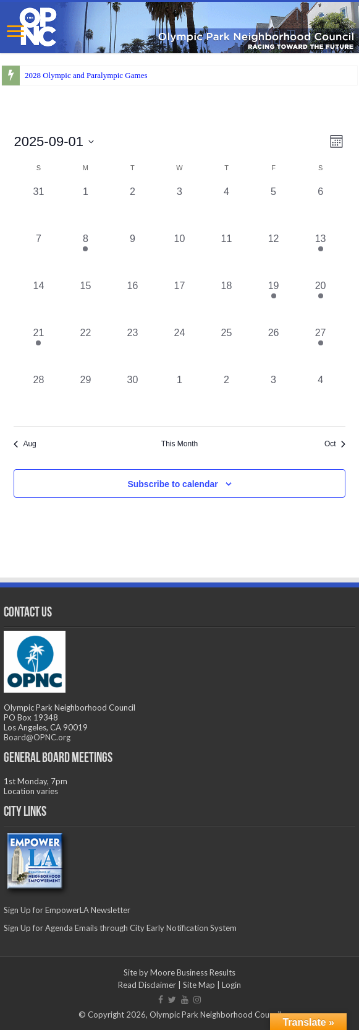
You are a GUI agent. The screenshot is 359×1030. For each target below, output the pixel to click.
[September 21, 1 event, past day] (38, 349)
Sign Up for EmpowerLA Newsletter (67, 910)
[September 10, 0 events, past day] (179, 255)
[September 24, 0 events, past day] (179, 349)
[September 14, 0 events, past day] (38, 302)
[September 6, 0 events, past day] (320, 208)
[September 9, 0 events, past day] (132, 255)
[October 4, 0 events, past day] (320, 396)
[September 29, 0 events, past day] (85, 396)
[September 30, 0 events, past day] (132, 396)
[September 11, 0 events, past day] (226, 255)
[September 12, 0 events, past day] (273, 255)
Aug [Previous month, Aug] (25, 443)
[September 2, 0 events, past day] (132, 208)
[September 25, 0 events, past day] (226, 349)
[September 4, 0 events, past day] (226, 208)
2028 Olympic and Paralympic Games (86, 75)
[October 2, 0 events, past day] (226, 396)
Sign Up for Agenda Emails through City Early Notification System (120, 928)
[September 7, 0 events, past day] (38, 255)
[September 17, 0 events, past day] (179, 302)
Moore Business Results (192, 972)
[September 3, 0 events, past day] (179, 208)
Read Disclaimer (147, 985)
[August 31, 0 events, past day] (38, 208)
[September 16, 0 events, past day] (132, 302)
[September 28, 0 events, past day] (38, 396)
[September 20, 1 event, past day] (320, 302)
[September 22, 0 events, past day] (85, 349)
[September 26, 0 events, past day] (273, 349)
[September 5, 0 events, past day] (273, 208)
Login (231, 985)
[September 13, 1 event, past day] (320, 255)
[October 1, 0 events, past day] (179, 396)
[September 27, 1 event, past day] (320, 349)
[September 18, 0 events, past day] (226, 302)
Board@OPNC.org (37, 737)
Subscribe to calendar (172, 484)
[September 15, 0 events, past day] (85, 302)
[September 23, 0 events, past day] (132, 349)
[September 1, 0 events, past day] (85, 208)
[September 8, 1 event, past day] (85, 255)
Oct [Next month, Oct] (334, 443)
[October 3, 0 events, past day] (273, 396)
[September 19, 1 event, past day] (273, 302)
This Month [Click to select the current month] (179, 443)
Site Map (199, 985)
